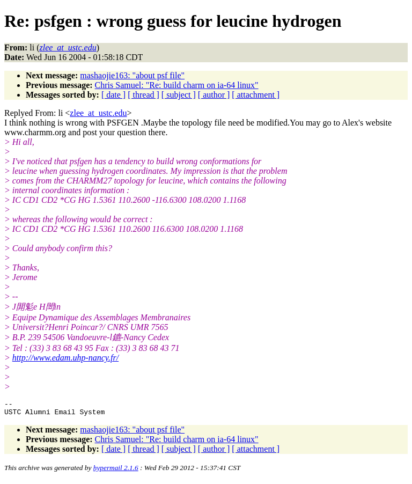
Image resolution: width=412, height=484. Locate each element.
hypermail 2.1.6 (115, 471)
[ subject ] (178, 94)
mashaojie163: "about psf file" (132, 75)
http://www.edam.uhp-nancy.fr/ (65, 357)
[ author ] (214, 94)
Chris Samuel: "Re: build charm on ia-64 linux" (177, 85)
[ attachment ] (255, 94)
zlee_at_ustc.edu (98, 113)
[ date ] (113, 94)
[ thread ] (143, 94)
